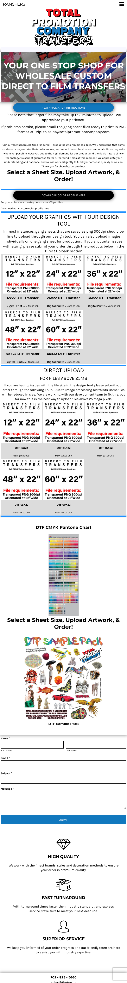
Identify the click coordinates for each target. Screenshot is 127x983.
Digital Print (14, 305)
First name (6, 750)
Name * (5, 738)
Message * (7, 788)
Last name (71, 750)
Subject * (6, 773)
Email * (5, 758)
